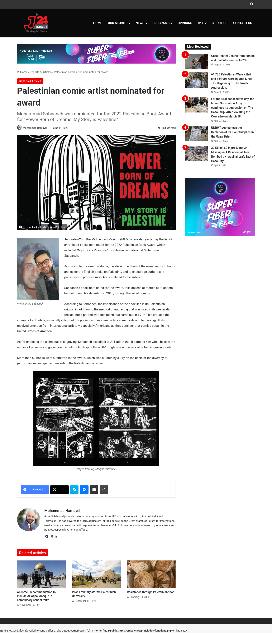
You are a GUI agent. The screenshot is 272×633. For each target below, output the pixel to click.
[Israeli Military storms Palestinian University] (96, 574)
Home (97, 23)
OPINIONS (185, 23)
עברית (202, 23)
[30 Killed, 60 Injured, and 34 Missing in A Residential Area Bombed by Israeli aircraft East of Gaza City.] (196, 153)
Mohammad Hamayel (36, 127)
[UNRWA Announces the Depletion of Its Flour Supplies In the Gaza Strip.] (196, 133)
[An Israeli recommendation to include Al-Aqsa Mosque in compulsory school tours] (41, 574)
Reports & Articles (41, 72)
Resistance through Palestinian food (150, 592)
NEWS (140, 23)
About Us (220, 23)
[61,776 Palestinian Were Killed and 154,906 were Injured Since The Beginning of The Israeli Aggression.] (196, 80)
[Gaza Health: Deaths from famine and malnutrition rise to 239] (196, 61)
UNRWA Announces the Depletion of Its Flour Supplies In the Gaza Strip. (232, 132)
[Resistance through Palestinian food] (151, 574)
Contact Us (242, 23)
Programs (161, 23)
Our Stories (118, 23)
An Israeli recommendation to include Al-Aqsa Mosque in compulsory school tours (36, 596)
